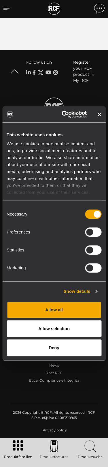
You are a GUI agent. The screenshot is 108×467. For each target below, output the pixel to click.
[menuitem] (54, 430)
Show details (77, 291)
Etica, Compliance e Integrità (54, 380)
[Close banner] (99, 114)
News (54, 365)
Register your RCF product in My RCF (83, 71)
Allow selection (54, 328)
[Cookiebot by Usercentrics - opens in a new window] (64, 114)
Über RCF (54, 373)
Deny (54, 347)
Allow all (54, 309)
